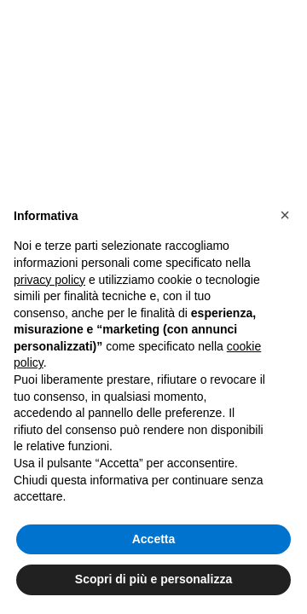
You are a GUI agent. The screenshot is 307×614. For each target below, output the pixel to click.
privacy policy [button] (49, 280)
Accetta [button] (154, 539)
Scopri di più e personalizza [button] (153, 579)
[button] (284, 215)
